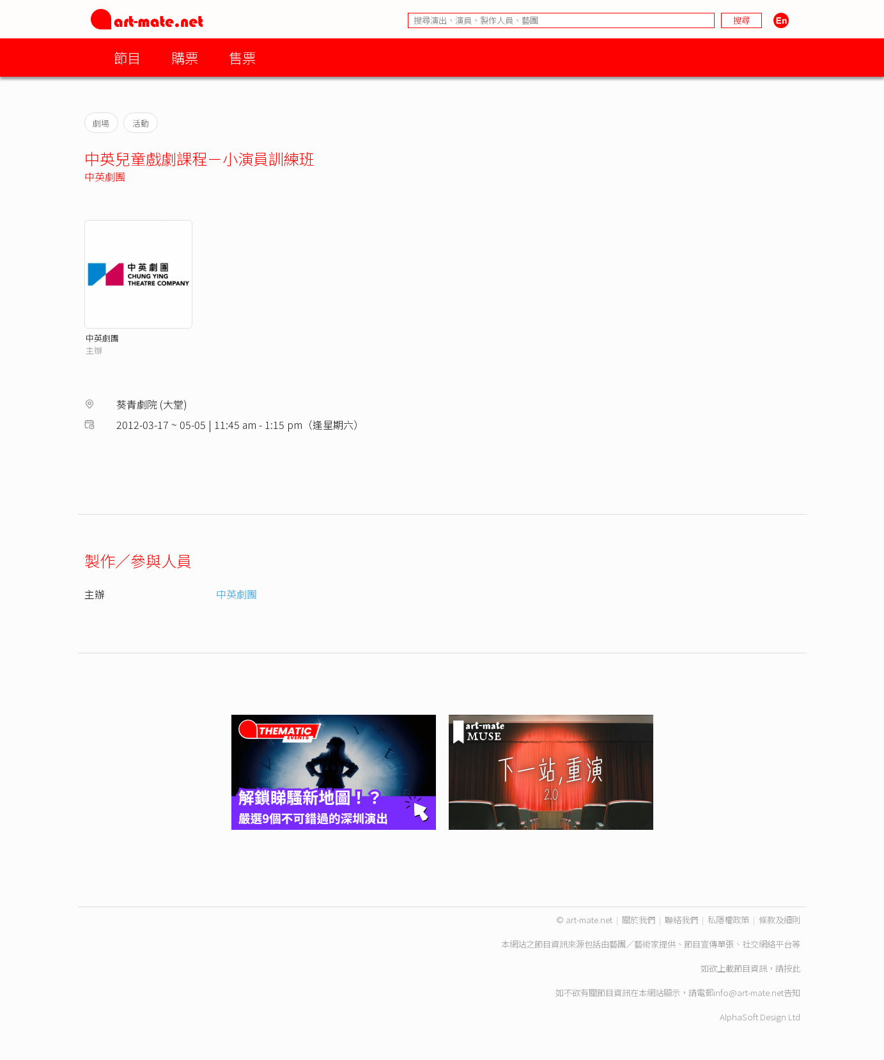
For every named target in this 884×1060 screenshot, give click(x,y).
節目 (127, 57)
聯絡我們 (681, 920)
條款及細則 (779, 920)
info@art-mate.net (748, 992)
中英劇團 (104, 176)
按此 (792, 968)
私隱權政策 (728, 920)
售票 (242, 57)
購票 (184, 57)
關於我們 (638, 920)
